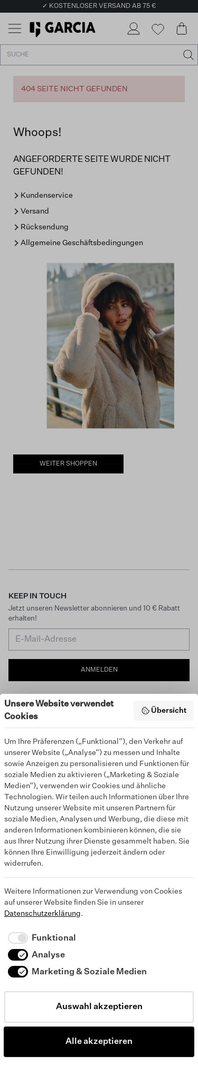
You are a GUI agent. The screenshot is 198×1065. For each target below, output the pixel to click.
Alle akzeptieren (99, 1042)
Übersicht (164, 710)
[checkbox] (40, 938)
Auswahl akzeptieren (99, 1007)
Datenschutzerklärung (42, 913)
